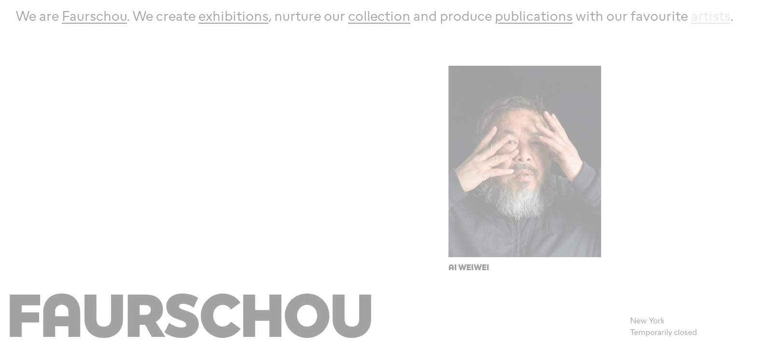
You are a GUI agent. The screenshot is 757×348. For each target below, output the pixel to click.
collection (379, 16)
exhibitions (233, 16)
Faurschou (94, 16)
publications (534, 16)
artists (710, 16)
